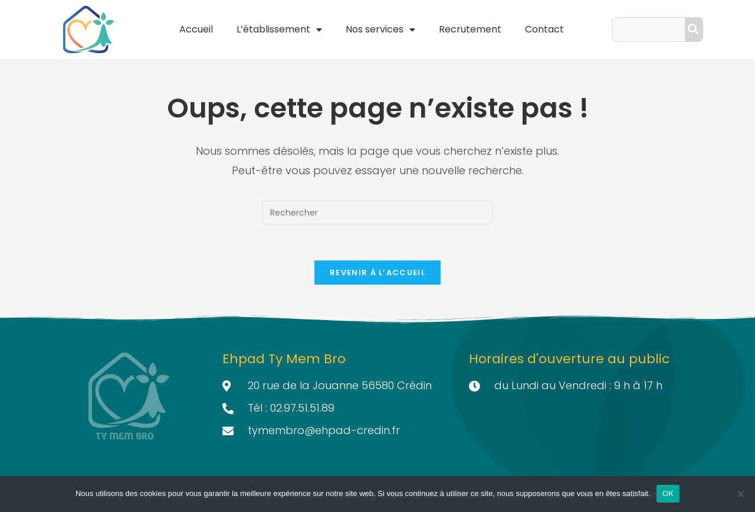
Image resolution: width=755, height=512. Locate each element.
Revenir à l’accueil (377, 272)
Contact (544, 29)
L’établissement (279, 29)
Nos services (380, 29)
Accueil (196, 29)
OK (668, 493)
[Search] (694, 29)
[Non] (740, 494)
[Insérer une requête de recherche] (377, 212)
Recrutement (470, 29)
